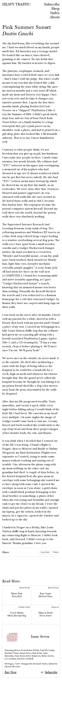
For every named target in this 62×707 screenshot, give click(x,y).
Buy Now (11, 672)
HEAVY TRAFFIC (16, 4)
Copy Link (44, 552)
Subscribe (51, 672)
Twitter (56, 552)
